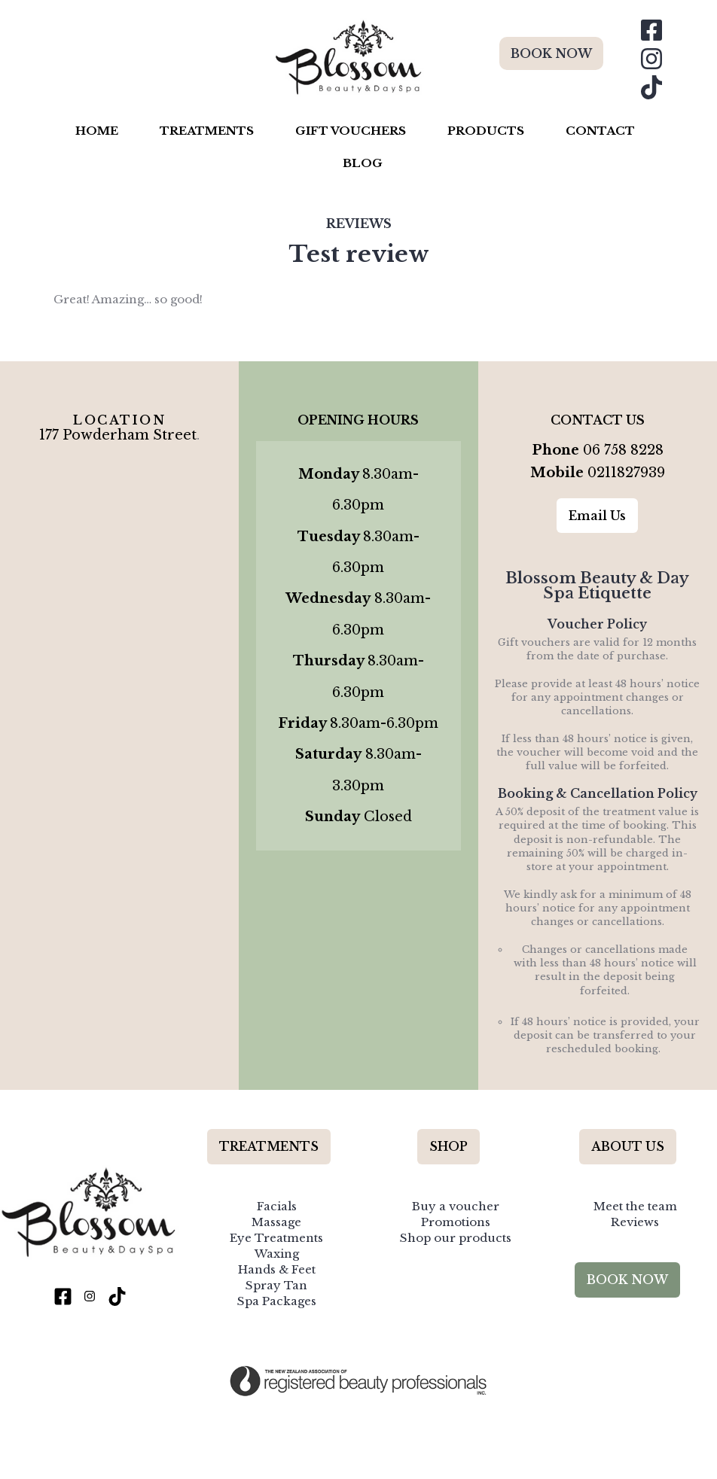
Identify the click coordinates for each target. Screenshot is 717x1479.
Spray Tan (276, 1271)
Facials (277, 1191)
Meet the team (635, 1191)
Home (96, 130)
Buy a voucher (455, 1191)
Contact (600, 130)
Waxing (277, 1239)
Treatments (207, 130)
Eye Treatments (276, 1223)
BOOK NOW (551, 53)
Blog (363, 163)
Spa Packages (276, 1287)
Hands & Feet (277, 1255)
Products (485, 130)
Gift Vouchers (350, 130)
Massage (276, 1207)
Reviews (359, 223)
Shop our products (455, 1223)
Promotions (455, 1207)
